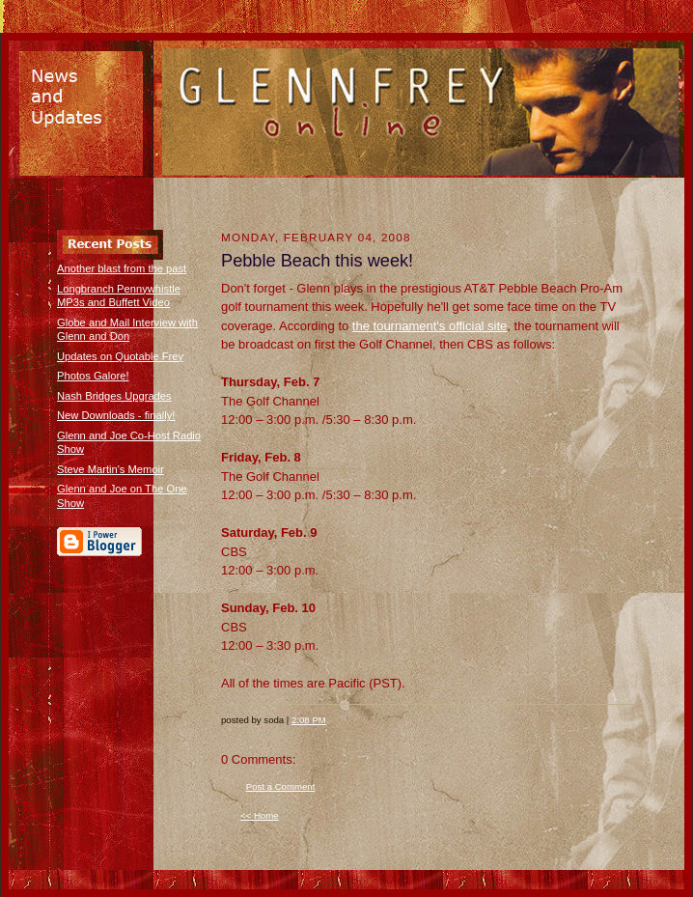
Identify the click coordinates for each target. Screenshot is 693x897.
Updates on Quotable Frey (120, 356)
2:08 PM (308, 720)
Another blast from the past (121, 268)
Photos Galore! (93, 375)
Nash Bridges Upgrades (114, 396)
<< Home (259, 815)
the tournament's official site (430, 326)
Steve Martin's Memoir (110, 469)
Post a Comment (281, 786)
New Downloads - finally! (116, 415)
